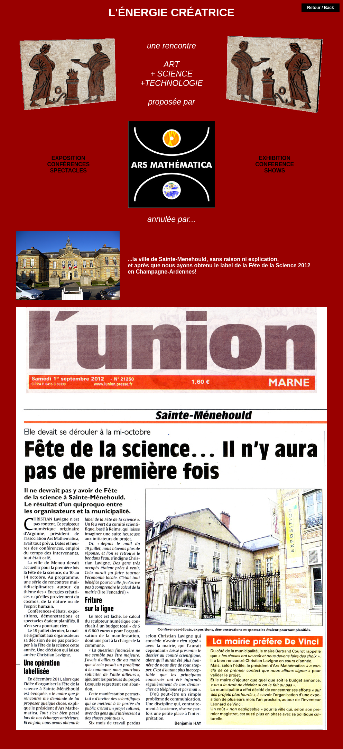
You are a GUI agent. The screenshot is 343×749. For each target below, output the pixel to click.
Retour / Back (320, 7)
